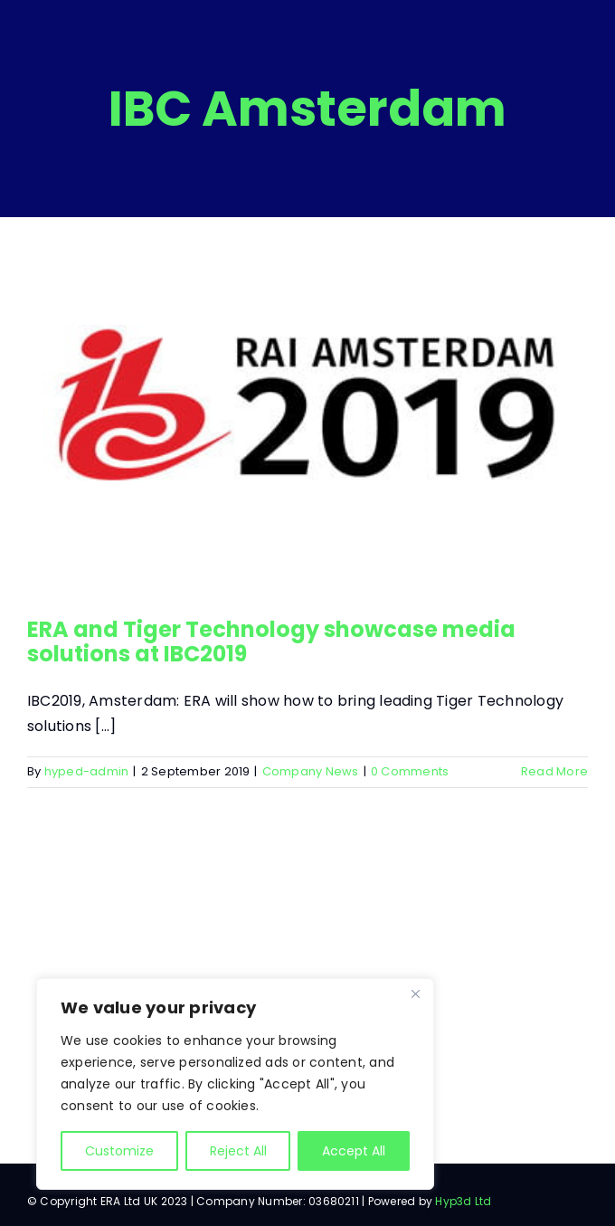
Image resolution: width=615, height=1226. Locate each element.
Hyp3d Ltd (463, 1201)
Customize (119, 1151)
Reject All (238, 1151)
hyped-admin (86, 771)
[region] (235, 1084)
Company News (310, 771)
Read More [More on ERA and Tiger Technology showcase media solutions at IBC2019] (554, 771)
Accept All (353, 1151)
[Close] (415, 993)
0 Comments (410, 771)
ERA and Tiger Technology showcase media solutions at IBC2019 (271, 641)
